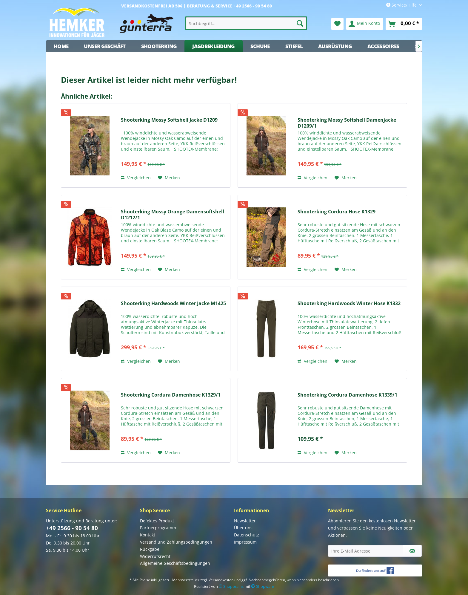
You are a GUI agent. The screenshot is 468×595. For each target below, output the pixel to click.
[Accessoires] (383, 46)
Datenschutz (246, 535)
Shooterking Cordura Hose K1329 (336, 212)
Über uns (243, 527)
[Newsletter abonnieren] (412, 551)
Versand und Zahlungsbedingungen (176, 542)
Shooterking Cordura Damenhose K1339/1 (347, 395)
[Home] (61, 46)
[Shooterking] (159, 46)
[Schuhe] (260, 46)
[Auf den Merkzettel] (169, 177)
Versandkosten (221, 579)
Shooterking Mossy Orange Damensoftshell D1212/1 (172, 215)
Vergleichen (136, 178)
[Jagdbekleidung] (213, 46)
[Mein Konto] (364, 24)
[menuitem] (246, 23)
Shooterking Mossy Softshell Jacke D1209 (169, 120)
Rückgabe (149, 549)
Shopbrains (231, 586)
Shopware (262, 586)
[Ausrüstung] (335, 46)
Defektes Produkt (157, 521)
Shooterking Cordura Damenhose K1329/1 (171, 395)
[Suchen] (300, 23)
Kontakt (147, 535)
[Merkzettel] (337, 24)
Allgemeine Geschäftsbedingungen (175, 563)
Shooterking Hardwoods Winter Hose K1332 (349, 303)
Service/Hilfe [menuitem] (402, 5)
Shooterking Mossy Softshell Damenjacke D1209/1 (347, 123)
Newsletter (245, 521)
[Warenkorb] (404, 24)
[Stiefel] (294, 46)
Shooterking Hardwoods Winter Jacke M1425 (173, 303)
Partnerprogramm (158, 527)
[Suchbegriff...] (246, 23)
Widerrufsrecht (155, 556)
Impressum (245, 542)
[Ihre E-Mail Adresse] (365, 551)
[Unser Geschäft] (104, 46)
